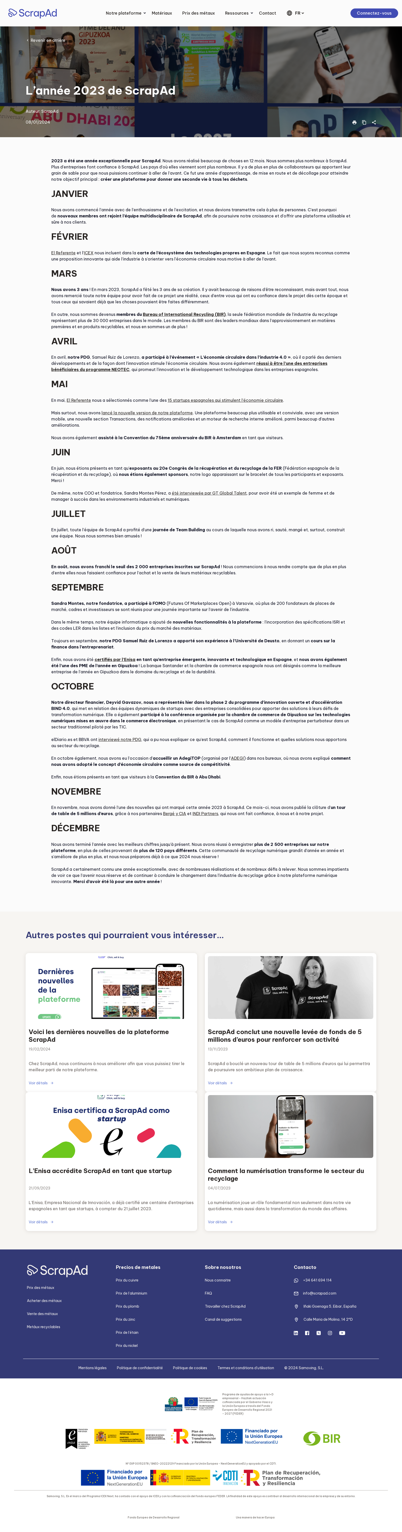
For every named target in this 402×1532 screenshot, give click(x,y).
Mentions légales (92, 1368)
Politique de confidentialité (140, 1368)
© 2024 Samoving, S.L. (304, 1368)
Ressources (237, 13)
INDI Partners (205, 813)
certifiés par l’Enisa (115, 659)
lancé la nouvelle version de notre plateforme (147, 412)
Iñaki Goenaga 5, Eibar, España (330, 1306)
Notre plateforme (124, 13)
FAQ (208, 1293)
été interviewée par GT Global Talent (209, 493)
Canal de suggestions (223, 1319)
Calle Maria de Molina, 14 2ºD (328, 1319)
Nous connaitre (218, 1280)
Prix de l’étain (127, 1332)
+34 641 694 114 (317, 1280)
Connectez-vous (374, 13)
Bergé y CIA (174, 813)
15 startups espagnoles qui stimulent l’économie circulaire (225, 400)
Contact (267, 13)
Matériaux (162, 13)
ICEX (89, 252)
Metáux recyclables (43, 1327)
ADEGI (237, 758)
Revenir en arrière (48, 40)
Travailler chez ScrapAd (225, 1306)
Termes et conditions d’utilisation (245, 1368)
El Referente (63, 252)
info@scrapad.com (319, 1293)
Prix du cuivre (127, 1280)
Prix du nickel (127, 1345)
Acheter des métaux (44, 1300)
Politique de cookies (190, 1368)
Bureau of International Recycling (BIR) (184, 314)
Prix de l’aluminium (131, 1293)
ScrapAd (49, 111)
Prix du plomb (127, 1306)
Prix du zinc (125, 1319)
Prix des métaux (198, 13)
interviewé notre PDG (119, 739)
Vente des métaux (42, 1313)
